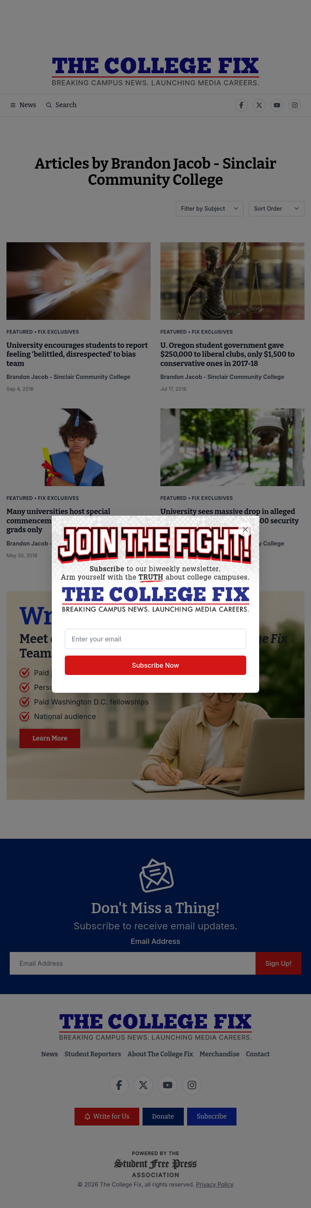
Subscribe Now (155, 665)
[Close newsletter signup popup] (245, 529)
